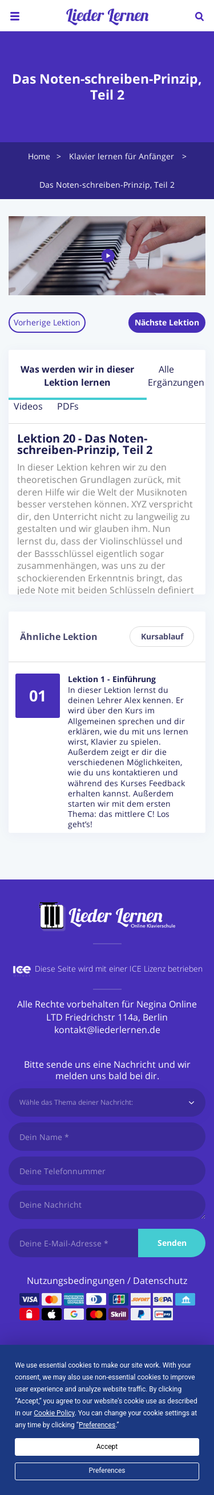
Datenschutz (160, 1280)
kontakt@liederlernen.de (107, 1029)
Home (39, 156)
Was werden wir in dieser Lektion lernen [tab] (77, 375)
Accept (107, 1447)
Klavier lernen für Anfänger (121, 156)
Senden (172, 1242)
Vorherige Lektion (47, 322)
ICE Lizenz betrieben (166, 968)
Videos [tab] (28, 406)
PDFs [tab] (68, 406)
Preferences (106, 1471)
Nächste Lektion (167, 322)
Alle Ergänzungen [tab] (167, 375)
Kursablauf (162, 636)
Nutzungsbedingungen (76, 1280)
